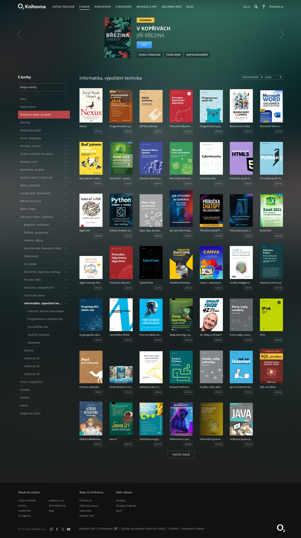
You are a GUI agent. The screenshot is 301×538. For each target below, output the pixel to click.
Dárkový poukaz (88, 505)
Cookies (173, 528)
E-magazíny (24, 515)
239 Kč (248, 288)
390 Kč (248, 131)
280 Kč (158, 131)
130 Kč (218, 444)
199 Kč (248, 183)
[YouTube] (68, 529)
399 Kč (98, 131)
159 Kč (248, 444)
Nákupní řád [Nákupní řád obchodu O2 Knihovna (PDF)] (87, 528)
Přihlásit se (85, 500)
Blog (51, 510)
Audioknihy (24, 510)
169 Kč (98, 183)
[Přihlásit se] (275, 6)
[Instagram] (51, 529)
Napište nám (86, 515)
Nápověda (85, 510)
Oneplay (121, 500)
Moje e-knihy (28, 87)
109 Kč (188, 288)
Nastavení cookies (192, 528)
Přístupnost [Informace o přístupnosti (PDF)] (105, 528)
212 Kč (128, 235)
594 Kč (188, 340)
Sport (119, 510)
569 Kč (128, 444)
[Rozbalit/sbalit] (66, 138)
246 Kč (278, 235)
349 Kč (158, 183)
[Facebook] (57, 529)
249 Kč (188, 131)
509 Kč (128, 131)
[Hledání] (256, 6)
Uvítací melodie (27, 500)
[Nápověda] (263, 6)
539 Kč (98, 235)
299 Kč (218, 131)
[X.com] (63, 529)
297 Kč (158, 444)
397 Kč (278, 288)
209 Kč (98, 444)
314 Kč (128, 183)
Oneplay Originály (126, 505)
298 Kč (218, 340)
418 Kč (158, 340)
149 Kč (218, 235)
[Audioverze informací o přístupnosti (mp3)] (116, 528)
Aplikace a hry (56, 500)
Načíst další (181, 454)
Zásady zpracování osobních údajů (143, 528)
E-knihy (22, 505)
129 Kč (278, 131)
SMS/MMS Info (57, 505)
